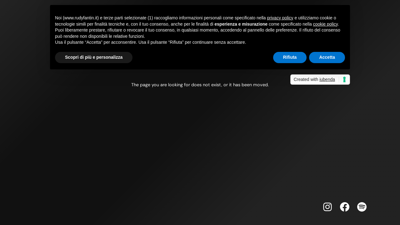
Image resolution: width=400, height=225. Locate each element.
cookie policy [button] (325, 24)
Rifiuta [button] (290, 57)
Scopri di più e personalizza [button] (93, 57)
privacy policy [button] (280, 17)
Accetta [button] (327, 57)
